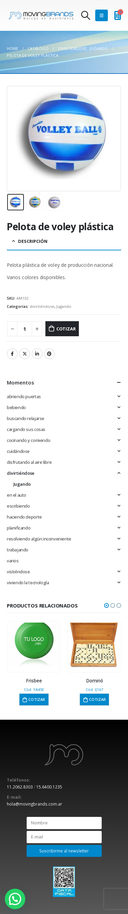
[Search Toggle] (85, 15)
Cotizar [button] (36, 699)
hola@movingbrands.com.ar (34, 804)
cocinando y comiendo (28, 440)
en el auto (16, 495)
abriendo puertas (24, 396)
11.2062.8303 (20, 786)
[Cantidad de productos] (24, 329)
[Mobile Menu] (101, 15)
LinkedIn (37, 353)
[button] (106, 605)
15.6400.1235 (49, 786)
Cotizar (66, 329)
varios (13, 561)
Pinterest (49, 353)
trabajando (17, 550)
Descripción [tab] (32, 241)
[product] (34, 645)
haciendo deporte (24, 517)
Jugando (63, 306)
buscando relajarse (25, 418)
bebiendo (16, 407)
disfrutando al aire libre (29, 462)
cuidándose (18, 451)
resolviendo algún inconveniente (39, 539)
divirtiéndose (42, 306)
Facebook (12, 353)
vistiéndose (18, 572)
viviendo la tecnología (28, 582)
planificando (18, 528)
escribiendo (18, 506)
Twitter (24, 353)
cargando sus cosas (26, 429)
